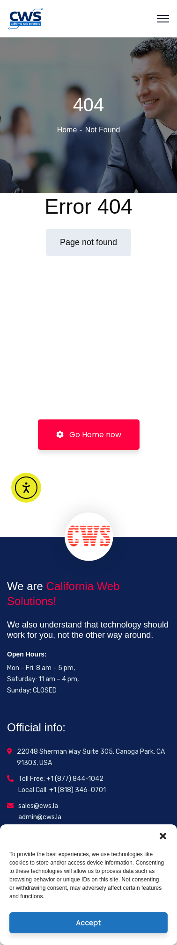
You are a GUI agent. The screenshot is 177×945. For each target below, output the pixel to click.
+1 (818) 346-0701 (77, 790)
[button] (163, 836)
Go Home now (88, 434)
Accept (88, 923)
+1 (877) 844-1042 (74, 779)
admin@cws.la (39, 817)
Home (67, 130)
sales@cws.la (38, 806)
